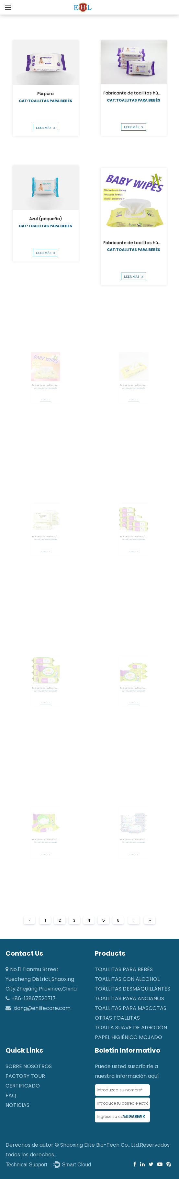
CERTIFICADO (23, 1085)
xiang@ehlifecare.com (42, 1008)
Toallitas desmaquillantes (132, 988)
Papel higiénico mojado (128, 1037)
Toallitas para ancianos (129, 998)
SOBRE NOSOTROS (29, 1066)
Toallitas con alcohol (127, 979)
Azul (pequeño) (45, 217)
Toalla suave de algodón (131, 1027)
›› (150, 920)
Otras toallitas (117, 1018)
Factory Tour (25, 1076)
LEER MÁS (45, 122)
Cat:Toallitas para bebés (45, 99)
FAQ (11, 1095)
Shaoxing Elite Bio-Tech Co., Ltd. (100, 1145)
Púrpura (46, 92)
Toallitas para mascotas (130, 1008)
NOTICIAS (17, 1105)
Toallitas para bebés (124, 969)
